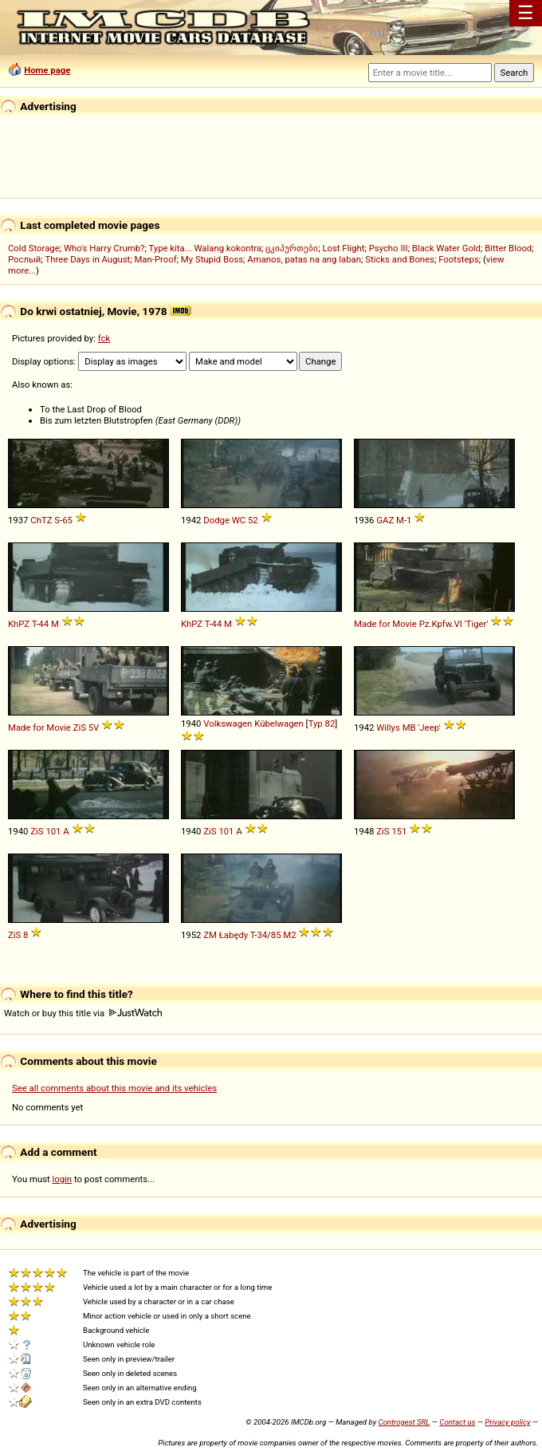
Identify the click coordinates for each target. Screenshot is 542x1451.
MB (409, 727)
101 (53, 831)
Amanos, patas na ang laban (304, 259)
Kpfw (441, 623)
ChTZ (41, 520)
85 (276, 934)
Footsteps (458, 259)
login (63, 1179)
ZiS (79, 727)
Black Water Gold (446, 248)
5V (94, 727)
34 (262, 934)
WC (238, 520)
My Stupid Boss (212, 259)
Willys (388, 727)
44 (43, 623)
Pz (424, 623)
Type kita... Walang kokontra (204, 248)
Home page (47, 70)
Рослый (24, 259)
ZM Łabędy (225, 934)
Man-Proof (155, 259)
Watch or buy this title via (83, 1013)
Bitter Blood (508, 248)
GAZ (385, 520)
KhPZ (18, 623)
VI (458, 623)
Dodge (216, 520)
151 (398, 831)
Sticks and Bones (399, 259)
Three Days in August (88, 259)
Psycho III (388, 248)
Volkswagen (227, 723)
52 (253, 520)
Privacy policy (507, 1421)
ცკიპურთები (291, 248)
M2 (289, 934)
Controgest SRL (404, 1421)
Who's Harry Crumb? (104, 248)
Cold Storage (34, 248)
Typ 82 (322, 723)
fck (104, 338)
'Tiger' (477, 623)
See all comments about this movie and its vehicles (114, 1088)
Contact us (457, 1421)
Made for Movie (385, 623)
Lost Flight (343, 248)
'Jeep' (429, 727)
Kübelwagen (279, 723)
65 (67, 520)
